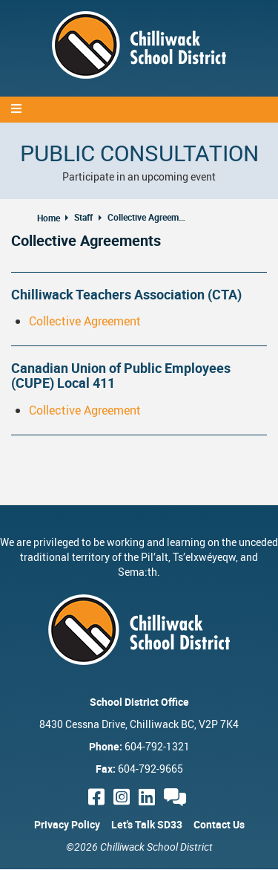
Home (48, 218)
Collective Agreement (85, 321)
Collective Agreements (148, 217)
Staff (83, 217)
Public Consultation (139, 152)
